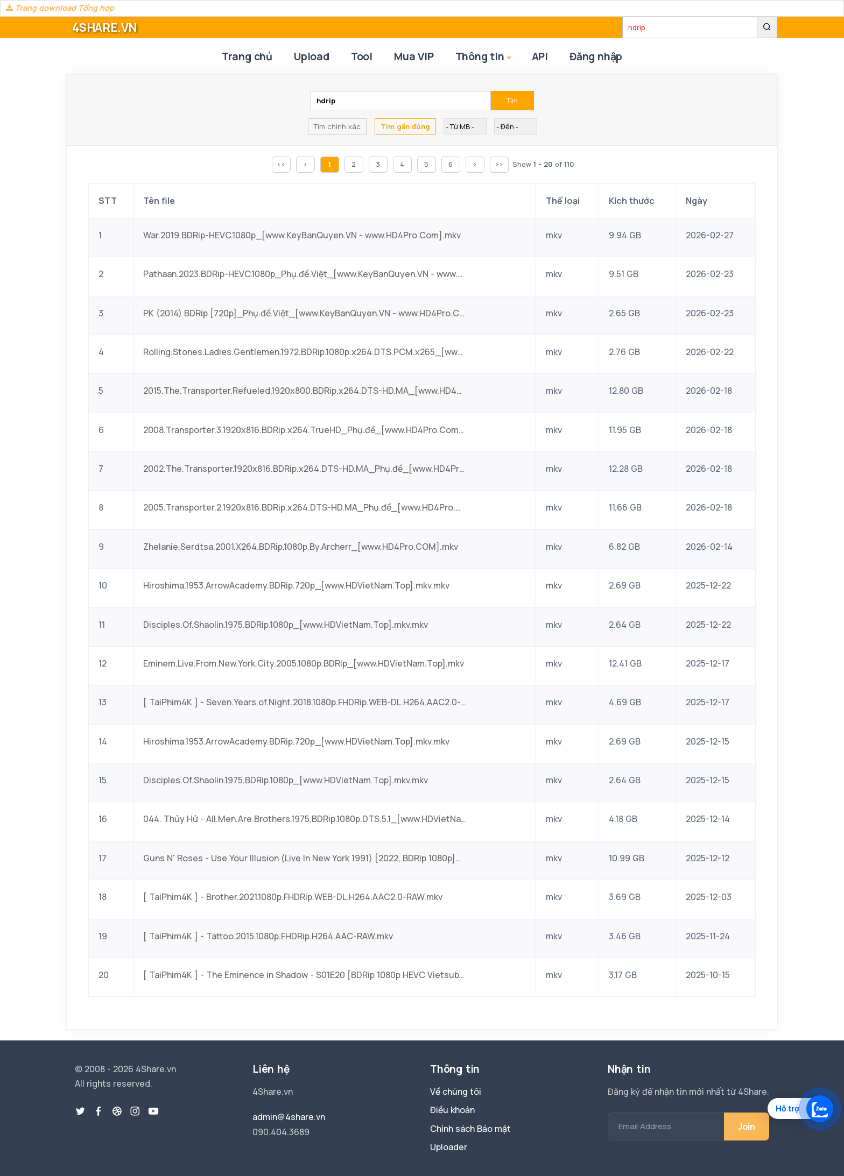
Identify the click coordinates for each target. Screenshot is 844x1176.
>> (499, 164)
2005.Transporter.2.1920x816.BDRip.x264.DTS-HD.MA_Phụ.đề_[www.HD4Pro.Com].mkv (304, 507)
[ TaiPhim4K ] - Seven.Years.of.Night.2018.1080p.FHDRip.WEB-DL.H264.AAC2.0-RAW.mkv (304, 702)
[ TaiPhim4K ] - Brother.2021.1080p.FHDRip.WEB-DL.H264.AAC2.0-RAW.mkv (292, 897)
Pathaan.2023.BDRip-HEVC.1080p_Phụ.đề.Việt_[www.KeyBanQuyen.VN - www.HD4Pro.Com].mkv (304, 274)
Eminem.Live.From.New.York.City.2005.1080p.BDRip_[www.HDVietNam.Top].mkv (303, 663)
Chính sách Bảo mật (470, 1129)
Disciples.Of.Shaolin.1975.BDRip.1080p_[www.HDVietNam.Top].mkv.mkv (285, 624)
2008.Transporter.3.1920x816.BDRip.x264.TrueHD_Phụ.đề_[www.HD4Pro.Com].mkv (304, 430)
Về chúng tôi (455, 1091)
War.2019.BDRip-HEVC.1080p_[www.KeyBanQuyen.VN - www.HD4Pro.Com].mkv (302, 235)
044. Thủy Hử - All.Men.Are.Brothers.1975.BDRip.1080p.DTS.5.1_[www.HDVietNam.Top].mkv (304, 819)
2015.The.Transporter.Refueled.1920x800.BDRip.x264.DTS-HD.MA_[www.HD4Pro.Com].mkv (304, 390)
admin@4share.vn (288, 1117)
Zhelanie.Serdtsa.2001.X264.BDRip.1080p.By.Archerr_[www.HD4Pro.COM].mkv (300, 546)
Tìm (512, 100)
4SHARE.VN (104, 27)
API (540, 56)
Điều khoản (452, 1110)
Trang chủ (247, 56)
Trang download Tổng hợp (60, 8)
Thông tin (484, 57)
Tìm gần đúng (405, 126)
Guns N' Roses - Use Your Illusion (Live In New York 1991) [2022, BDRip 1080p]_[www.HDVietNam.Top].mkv (304, 858)
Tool (361, 56)
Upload (311, 56)
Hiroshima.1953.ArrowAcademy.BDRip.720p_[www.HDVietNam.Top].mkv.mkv (296, 585)
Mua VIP (414, 56)
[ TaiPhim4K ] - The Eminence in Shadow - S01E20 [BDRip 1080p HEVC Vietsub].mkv (304, 975)
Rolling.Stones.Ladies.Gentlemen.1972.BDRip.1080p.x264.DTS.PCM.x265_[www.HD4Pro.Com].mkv (304, 352)
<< (281, 164)
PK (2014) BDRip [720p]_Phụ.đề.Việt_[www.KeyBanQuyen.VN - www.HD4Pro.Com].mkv (304, 313)
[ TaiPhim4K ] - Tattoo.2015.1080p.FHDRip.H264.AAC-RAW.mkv (268, 936)
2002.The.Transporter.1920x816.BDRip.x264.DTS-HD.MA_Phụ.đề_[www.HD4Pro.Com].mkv (304, 468)
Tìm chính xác (337, 126)
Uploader (448, 1147)
